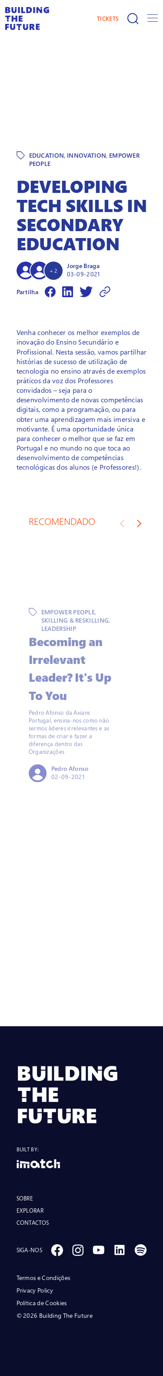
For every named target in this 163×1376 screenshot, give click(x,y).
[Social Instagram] (78, 1250)
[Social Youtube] (99, 1250)
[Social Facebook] (57, 1250)
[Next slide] (139, 523)
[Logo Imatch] (82, 1163)
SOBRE (25, 1198)
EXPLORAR (30, 1210)
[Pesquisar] (133, 19)
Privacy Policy (35, 1290)
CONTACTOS (33, 1223)
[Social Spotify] (140, 1250)
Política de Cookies (42, 1303)
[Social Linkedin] (119, 1250)
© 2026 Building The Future (55, 1315)
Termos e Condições (43, 1277)
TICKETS (108, 19)
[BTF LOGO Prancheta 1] (82, 1095)
